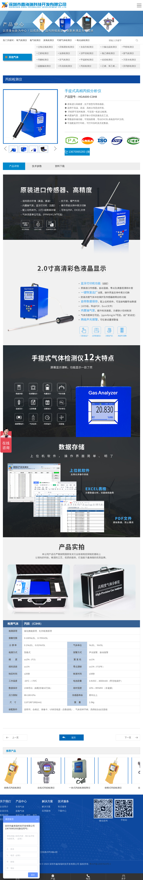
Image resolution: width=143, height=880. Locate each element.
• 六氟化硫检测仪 (109, 47)
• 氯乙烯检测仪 (108, 53)
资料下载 (60, 166)
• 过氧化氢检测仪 (45, 47)
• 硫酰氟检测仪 (44, 66)
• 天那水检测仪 (129, 59)
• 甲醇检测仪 (128, 47)
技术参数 (37, 166)
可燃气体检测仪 (64, 40)
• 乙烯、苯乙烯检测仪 (111, 66)
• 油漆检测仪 (64, 53)
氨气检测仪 (35, 40)
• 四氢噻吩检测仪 (66, 47)
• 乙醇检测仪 (43, 53)
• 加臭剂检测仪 (86, 47)
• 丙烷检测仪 (85, 66)
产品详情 (14, 166)
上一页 (15, 737)
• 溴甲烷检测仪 (86, 53)
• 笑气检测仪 (64, 59)
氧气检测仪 (21, 40)
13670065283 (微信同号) (77, 153)
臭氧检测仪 (48, 40)
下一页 (128, 737)
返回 (73, 737)
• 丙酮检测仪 (43, 59)
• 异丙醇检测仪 (129, 66)
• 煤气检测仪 (128, 53)
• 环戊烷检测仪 (65, 66)
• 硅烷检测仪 (107, 59)
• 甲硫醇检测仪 (86, 59)
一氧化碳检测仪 (82, 40)
